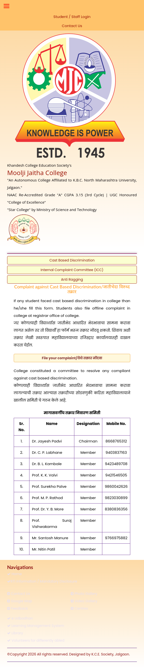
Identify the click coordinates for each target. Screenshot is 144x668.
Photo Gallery (84, 593)
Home (14, 573)
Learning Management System (35, 625)
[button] (72, 358)
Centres (79, 608)
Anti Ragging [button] (72, 279)
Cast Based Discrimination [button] (71, 260)
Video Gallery (84, 601)
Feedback (17, 608)
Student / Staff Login (72, 16)
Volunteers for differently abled (35, 640)
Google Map (19, 601)
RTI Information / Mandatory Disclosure (42, 581)
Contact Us (72, 25)
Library (15, 633)
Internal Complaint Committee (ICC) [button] (72, 269)
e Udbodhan (20, 618)
